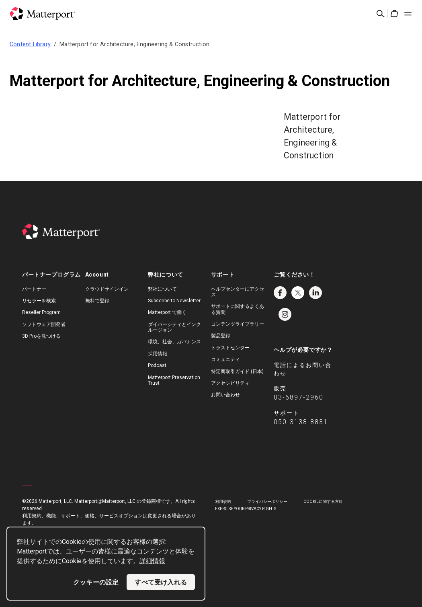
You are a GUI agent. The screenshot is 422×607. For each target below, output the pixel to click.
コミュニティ (225, 359)
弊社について (162, 289)
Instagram (285, 314)
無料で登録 (97, 301)
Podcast (157, 365)
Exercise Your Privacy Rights (245, 509)
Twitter (297, 292)
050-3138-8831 (301, 422)
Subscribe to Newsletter (174, 301)
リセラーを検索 (39, 301)
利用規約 (223, 501)
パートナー (34, 289)
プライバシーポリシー (267, 501)
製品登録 (220, 335)
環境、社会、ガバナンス (174, 342)
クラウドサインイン (107, 289)
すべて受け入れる (161, 582)
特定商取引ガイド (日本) (237, 371)
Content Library (30, 44)
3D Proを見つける (41, 336)
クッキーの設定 (96, 582)
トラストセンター (230, 348)
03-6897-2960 (299, 397)
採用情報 (157, 354)
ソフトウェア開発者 (44, 324)
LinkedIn (315, 292)
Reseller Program (41, 312)
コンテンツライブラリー (237, 324)
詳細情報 (152, 561)
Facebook (280, 292)
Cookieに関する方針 (323, 501)
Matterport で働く (167, 312)
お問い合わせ (225, 395)
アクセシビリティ (230, 383)
